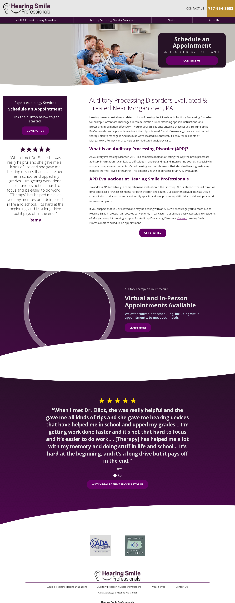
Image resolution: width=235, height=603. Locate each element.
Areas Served (158, 586)
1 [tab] (115, 475)
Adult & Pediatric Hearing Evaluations (37, 20)
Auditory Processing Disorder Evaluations (112, 20)
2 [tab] (120, 475)
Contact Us (195, 8)
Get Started (152, 233)
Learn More (138, 327)
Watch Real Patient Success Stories (117, 484)
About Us (214, 20)
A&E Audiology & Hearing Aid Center (117, 592)
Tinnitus (172, 20)
